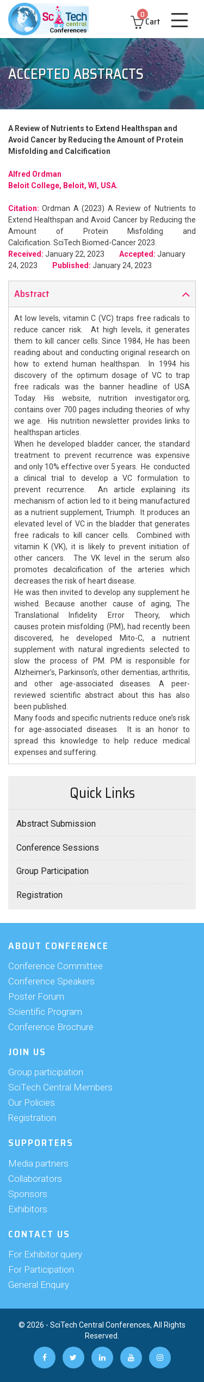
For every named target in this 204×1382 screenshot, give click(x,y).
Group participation (45, 1072)
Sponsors (27, 1193)
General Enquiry (38, 1284)
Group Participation (52, 871)
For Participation (41, 1269)
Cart (145, 21)
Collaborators (35, 1178)
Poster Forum (36, 996)
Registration (39, 895)
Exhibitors (27, 1209)
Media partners (38, 1163)
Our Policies (31, 1102)
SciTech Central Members (60, 1087)
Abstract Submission (56, 824)
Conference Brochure (51, 1026)
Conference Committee (55, 965)
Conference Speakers (51, 981)
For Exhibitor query (45, 1254)
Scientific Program (45, 1011)
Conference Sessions (57, 847)
